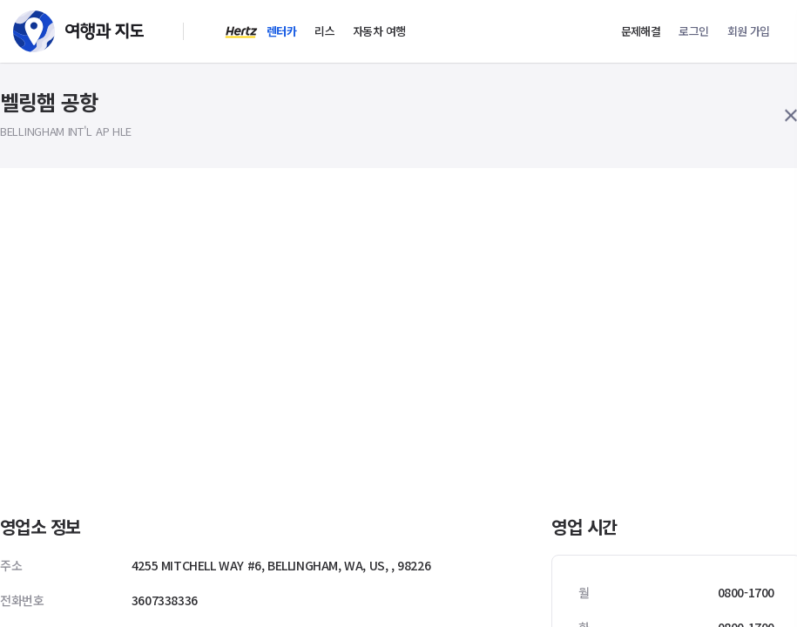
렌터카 (281, 31)
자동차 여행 (379, 31)
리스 (324, 31)
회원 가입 (748, 31)
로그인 (693, 31)
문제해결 (641, 31)
